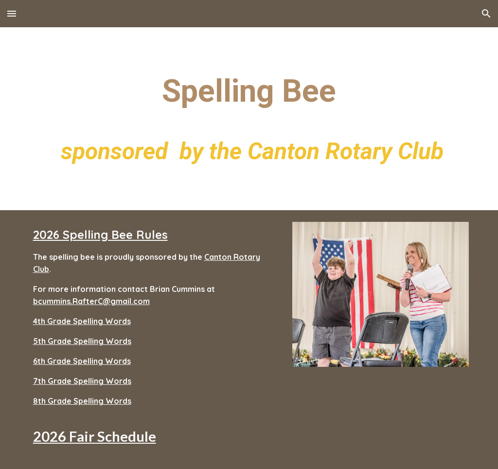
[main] (249, 118)
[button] (11, 13)
